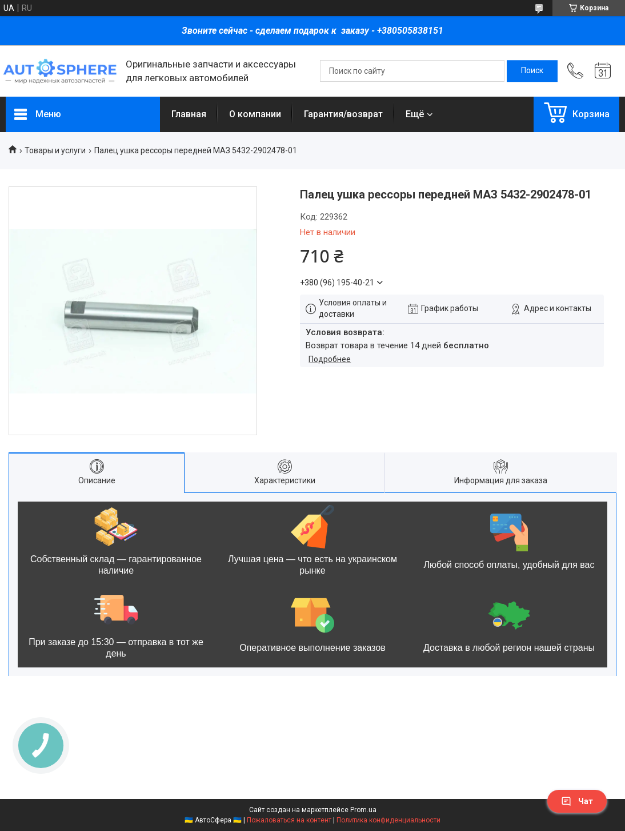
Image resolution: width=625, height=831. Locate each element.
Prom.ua (363, 810)
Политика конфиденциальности (388, 820)
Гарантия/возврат (343, 114)
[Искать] (532, 71)
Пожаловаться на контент (289, 820)
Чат (577, 801)
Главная (188, 114)
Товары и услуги (55, 150)
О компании (255, 114)
